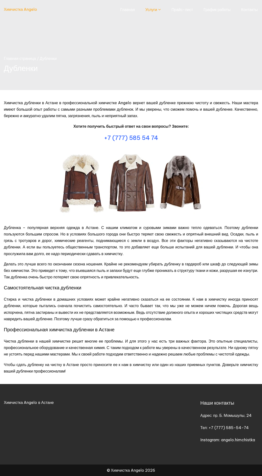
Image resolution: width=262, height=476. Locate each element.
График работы (217, 9)
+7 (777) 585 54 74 (131, 137)
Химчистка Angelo (20, 9)
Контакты (249, 9)
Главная (127, 9)
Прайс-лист (182, 9)
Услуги (151, 9)
